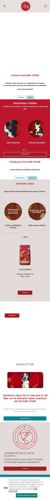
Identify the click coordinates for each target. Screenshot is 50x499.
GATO (30, 97)
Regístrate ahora (25, 418)
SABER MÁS (12, 315)
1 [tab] (24, 150)
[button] (45, 6)
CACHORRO (20, 178)
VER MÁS (25, 292)
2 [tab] (26, 150)
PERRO (21, 97)
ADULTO (32, 178)
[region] (25, 488)
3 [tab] (27, 237)
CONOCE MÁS (25, 154)
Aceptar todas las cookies (26, 495)
